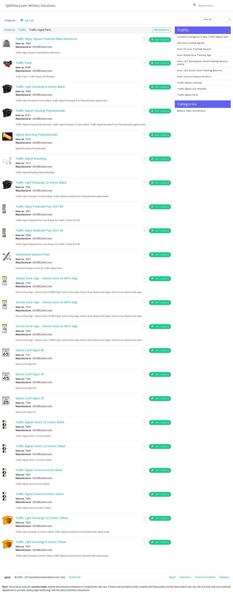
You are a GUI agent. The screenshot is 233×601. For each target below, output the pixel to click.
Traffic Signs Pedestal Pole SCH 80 (39, 206)
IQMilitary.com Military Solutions (30, 5)
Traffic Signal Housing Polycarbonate (40, 110)
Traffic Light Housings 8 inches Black (40, 86)
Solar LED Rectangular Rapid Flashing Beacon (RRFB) (202, 63)
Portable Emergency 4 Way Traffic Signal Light (202, 37)
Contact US (74, 577)
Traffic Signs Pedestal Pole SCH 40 (39, 230)
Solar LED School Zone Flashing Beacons (199, 70)
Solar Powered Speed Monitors (194, 76)
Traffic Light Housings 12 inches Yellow (42, 518)
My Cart (27, 20)
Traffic (22, 29)
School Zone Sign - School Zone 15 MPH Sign (47, 326)
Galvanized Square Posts (33, 254)
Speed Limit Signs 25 (30, 398)
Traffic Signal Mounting (31, 158)
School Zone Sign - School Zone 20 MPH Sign (47, 302)
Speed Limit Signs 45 (30, 374)
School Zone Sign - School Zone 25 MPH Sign (47, 278)
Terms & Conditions (205, 577)
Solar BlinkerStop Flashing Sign (194, 55)
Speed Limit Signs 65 (30, 350)
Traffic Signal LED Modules (192, 88)
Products (10, 20)
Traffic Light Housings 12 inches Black (41, 182)
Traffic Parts (24, 62)
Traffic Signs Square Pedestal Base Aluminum (46, 38)
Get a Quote (160, 39)
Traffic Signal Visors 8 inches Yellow (40, 494)
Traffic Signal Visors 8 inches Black (39, 470)
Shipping (224, 577)
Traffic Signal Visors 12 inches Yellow (40, 446)
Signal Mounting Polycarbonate (36, 134)
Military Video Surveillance (191, 110)
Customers (185, 577)
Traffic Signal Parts (187, 95)
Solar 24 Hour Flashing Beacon (194, 49)
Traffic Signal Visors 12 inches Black (40, 422)
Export (172, 577)
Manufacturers (161, 29)
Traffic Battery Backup (189, 82)
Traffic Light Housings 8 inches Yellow (41, 542)
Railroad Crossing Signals (191, 43)
